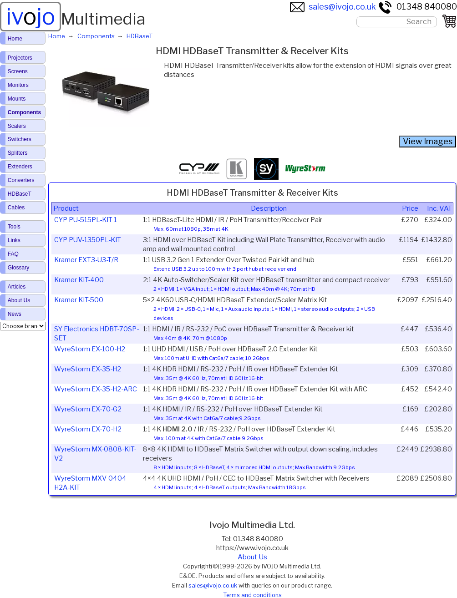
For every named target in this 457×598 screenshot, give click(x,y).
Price (410, 208)
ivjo (30, 16)
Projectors (20, 58)
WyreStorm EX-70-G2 (88, 409)
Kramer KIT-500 (78, 300)
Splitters (17, 153)
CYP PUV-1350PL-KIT (87, 240)
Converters (21, 180)
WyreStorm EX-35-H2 (87, 369)
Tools (14, 226)
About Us (252, 557)
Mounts (16, 99)
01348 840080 (417, 6)
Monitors (18, 85)
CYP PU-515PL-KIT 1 (85, 220)
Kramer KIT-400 (79, 280)
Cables (16, 207)
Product (66, 208)
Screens (18, 71)
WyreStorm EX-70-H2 (88, 429)
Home (15, 38)
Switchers (19, 139)
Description (269, 208)
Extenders (20, 166)
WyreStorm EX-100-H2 (89, 349)
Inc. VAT (439, 208)
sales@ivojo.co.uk (333, 6)
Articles (16, 287)
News (14, 314)
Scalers (17, 126)
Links (14, 240)
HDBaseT (19, 194)
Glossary (18, 267)
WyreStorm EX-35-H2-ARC (95, 389)
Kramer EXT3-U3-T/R (86, 260)
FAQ (13, 254)
